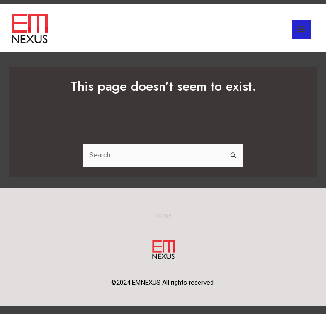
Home (163, 215)
